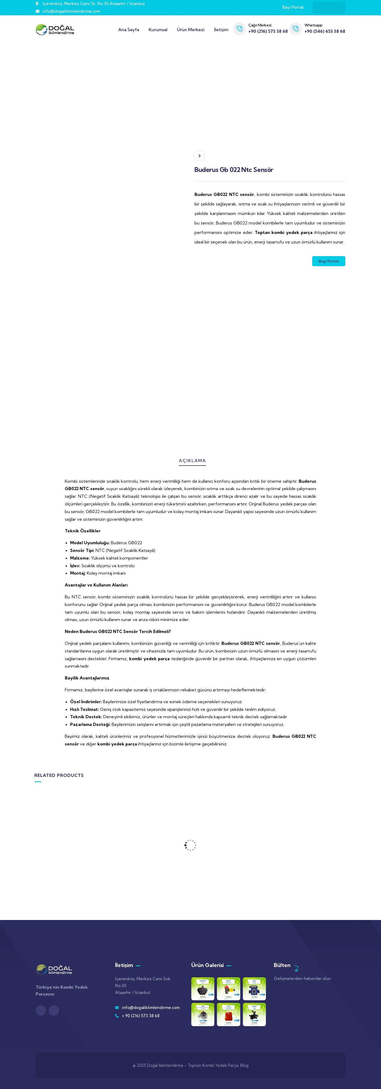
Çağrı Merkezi (259, 25)
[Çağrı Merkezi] (239, 28)
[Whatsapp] (295, 28)
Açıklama (192, 460)
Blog (244, 1065)
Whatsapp (314, 25)
